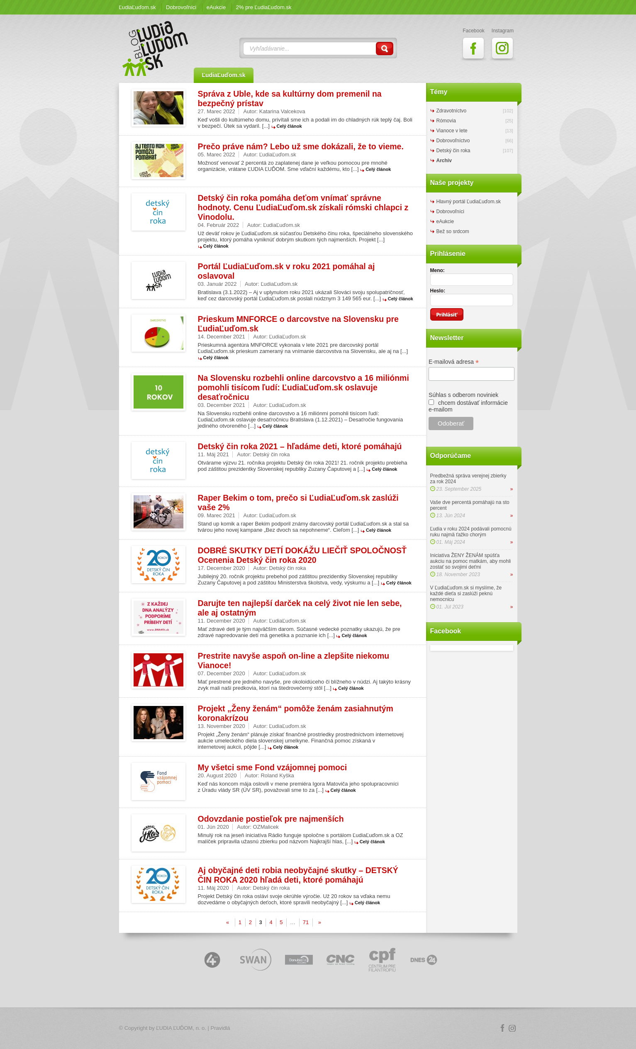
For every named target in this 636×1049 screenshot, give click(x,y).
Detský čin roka (271, 454)
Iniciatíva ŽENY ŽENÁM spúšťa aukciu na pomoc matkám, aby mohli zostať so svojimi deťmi (470, 561)
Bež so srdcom (452, 231)
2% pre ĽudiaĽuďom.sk (264, 7)
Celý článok (289, 126)
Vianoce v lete (452, 131)
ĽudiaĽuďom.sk (137, 7)
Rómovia (446, 121)
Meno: (437, 270)
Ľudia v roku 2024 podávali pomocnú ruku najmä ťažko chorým (471, 532)
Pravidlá (220, 1028)
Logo (318, 1028)
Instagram (512, 1028)
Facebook (502, 1028)
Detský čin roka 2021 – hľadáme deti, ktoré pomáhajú (300, 446)
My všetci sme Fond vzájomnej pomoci (272, 767)
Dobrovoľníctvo (453, 141)
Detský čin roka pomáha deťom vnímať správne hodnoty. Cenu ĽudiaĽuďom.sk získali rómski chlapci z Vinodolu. (303, 207)
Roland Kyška (277, 775)
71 (306, 922)
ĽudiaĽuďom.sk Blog (155, 48)
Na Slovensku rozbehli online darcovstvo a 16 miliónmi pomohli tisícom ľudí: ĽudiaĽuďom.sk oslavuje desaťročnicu (303, 387)
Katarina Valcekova (282, 111)
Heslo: (438, 291)
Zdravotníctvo (451, 111)
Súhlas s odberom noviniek (463, 395)
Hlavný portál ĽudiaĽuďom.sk (468, 201)
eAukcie (216, 7)
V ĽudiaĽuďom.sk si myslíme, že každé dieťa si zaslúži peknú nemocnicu (466, 593)
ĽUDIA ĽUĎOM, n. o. (181, 1028)
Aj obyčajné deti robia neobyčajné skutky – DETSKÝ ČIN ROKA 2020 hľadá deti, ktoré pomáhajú (298, 875)
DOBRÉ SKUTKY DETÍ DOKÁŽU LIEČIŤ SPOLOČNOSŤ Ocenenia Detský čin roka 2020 (302, 555)
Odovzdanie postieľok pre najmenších (271, 818)
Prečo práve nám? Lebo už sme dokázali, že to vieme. (301, 146)
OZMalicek (266, 827)
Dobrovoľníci (181, 7)
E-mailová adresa (454, 362)
